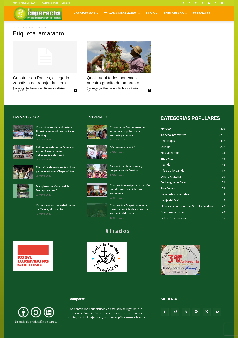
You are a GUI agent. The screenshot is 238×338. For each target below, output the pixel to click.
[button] (183, 2)
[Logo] (37, 14)
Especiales (201, 13)
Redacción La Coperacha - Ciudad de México (39, 87)
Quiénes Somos (50, 3)
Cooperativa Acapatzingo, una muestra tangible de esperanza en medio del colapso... (129, 209)
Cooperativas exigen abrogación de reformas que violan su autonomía (130, 189)
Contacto (66, 3)
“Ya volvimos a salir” (122, 147)
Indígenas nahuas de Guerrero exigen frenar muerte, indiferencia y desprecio (55, 151)
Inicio (16, 27)
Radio (152, 13)
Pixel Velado (175, 13)
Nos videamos (86, 13)
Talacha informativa (122, 13)
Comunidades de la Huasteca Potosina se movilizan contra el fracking (55, 131)
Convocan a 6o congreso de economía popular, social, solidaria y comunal (127, 131)
